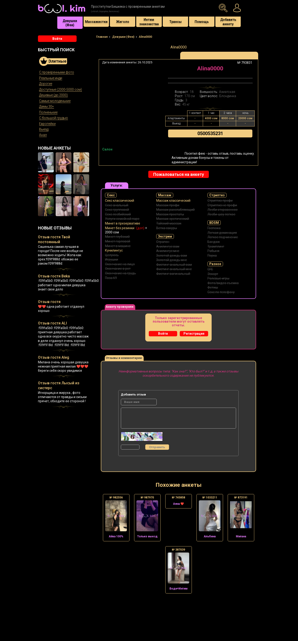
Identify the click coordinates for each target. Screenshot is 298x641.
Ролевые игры (218, 278)
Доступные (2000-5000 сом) (60, 89)
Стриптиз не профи (222, 205)
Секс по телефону (221, 292)
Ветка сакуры (166, 228)
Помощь (202, 22)
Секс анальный (116, 205)
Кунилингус (114, 250)
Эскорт (212, 274)
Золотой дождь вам (171, 255)
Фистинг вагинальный (173, 274)
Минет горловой (117, 241)
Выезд (43, 129)
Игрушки (111, 259)
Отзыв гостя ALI (52, 323)
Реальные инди (50, 78)
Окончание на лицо (120, 264)
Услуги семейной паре (122, 219)
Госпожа (213, 228)
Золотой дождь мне (171, 260)
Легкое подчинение (222, 237)
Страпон (162, 242)
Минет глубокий (117, 237)
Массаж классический (173, 200)
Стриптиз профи (220, 200)
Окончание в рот (118, 268)
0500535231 (210, 133)
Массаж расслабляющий (175, 209)
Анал (43, 135)
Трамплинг (215, 246)
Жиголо (122, 22)
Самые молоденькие (55, 101)
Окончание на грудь (120, 273)
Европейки (47, 124)
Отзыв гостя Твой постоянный (54, 239)
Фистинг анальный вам (174, 264)
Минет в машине (118, 246)
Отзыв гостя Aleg (53, 357)
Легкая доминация (222, 233)
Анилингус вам (167, 246)
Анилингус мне (167, 251)
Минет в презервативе (122, 223)
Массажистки (96, 22)
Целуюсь (112, 255)
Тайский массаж (168, 223)
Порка (212, 255)
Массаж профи (167, 205)
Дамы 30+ (46, 106)
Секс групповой (117, 209)
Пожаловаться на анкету (178, 174)
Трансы (175, 22)
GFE (210, 269)
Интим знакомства (149, 22)
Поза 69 (111, 278)
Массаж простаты (170, 214)
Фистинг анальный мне (174, 269)
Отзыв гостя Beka (54, 276)
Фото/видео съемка (223, 283)
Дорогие (45, 83)
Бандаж (213, 242)
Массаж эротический (172, 219)
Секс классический (119, 200)
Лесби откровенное (222, 209)
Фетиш (212, 287)
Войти (57, 39)
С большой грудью (53, 118)
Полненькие (48, 112)
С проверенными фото (56, 72)
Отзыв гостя (49, 302)
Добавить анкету (228, 22)
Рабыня (213, 251)
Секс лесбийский (118, 214)
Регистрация (193, 333)
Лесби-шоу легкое (221, 214)
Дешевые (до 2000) (53, 95)
